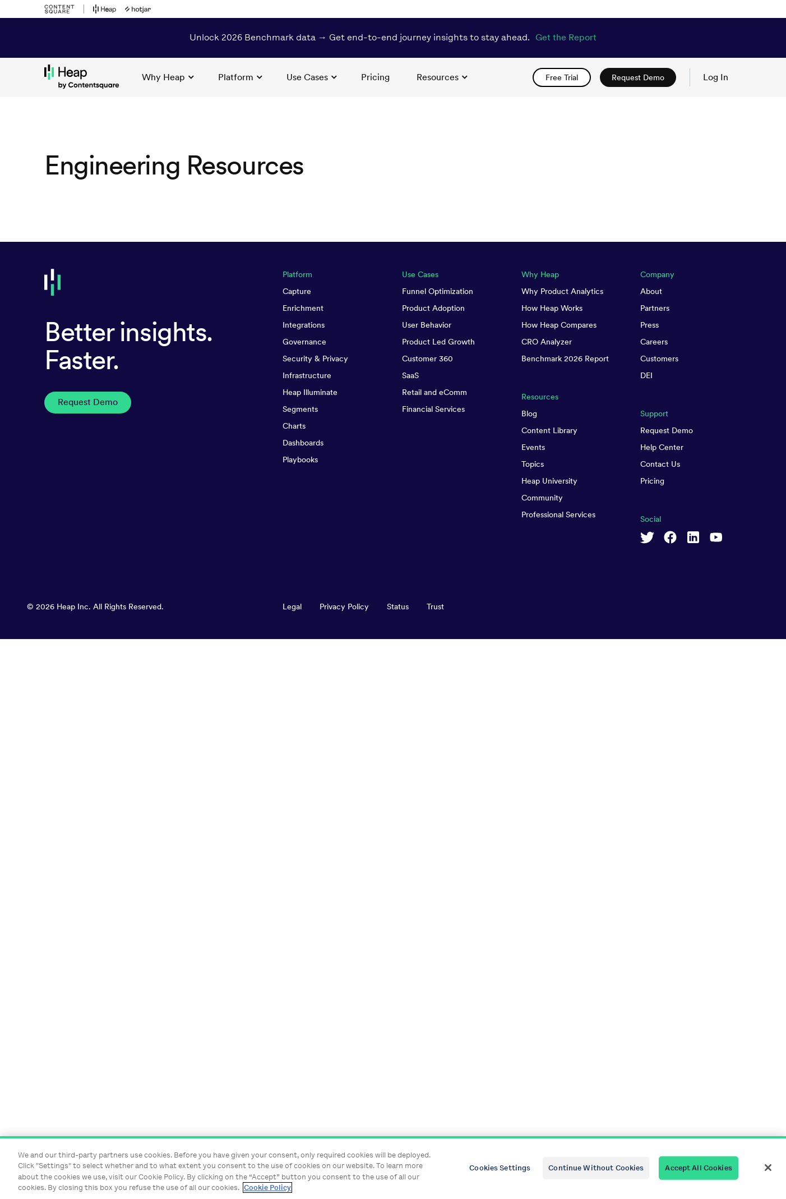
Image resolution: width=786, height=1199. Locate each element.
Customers (659, 358)
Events (533, 447)
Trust (435, 606)
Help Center (661, 447)
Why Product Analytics (562, 291)
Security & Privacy (315, 358)
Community (542, 497)
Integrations (304, 324)
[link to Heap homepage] (86, 77)
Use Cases (311, 77)
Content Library (549, 430)
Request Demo (666, 430)
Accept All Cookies (698, 1168)
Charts (294, 425)
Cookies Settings (499, 1168)
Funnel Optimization (437, 291)
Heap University (549, 480)
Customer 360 (427, 358)
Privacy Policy (344, 606)
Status (398, 606)
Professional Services (558, 514)
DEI (646, 375)
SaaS (410, 375)
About (651, 291)
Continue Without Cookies (596, 1168)
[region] (393, 1167)
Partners (654, 308)
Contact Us (660, 464)
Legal (292, 606)
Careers (654, 341)
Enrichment (303, 308)
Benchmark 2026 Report (565, 358)
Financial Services (433, 409)
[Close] (768, 1167)
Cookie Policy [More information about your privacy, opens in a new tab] (267, 1187)
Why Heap (168, 77)
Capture (297, 291)
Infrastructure (307, 375)
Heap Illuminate (310, 392)
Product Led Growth (438, 341)
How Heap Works (551, 308)
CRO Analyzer (546, 341)
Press (649, 324)
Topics (532, 464)
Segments (300, 409)
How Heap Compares (559, 324)
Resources (442, 77)
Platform (240, 77)
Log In (715, 77)
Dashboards (303, 442)
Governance (304, 341)
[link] (375, 77)
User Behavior (426, 324)
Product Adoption (433, 308)
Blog (529, 413)
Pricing (652, 480)
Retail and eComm (434, 392)
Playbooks (300, 459)
